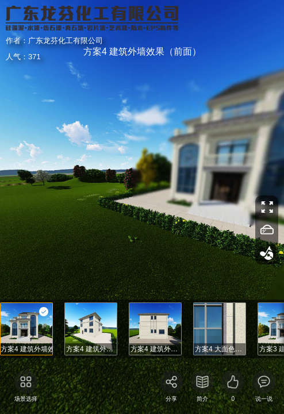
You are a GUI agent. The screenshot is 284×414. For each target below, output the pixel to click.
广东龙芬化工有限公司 (51, 27)
